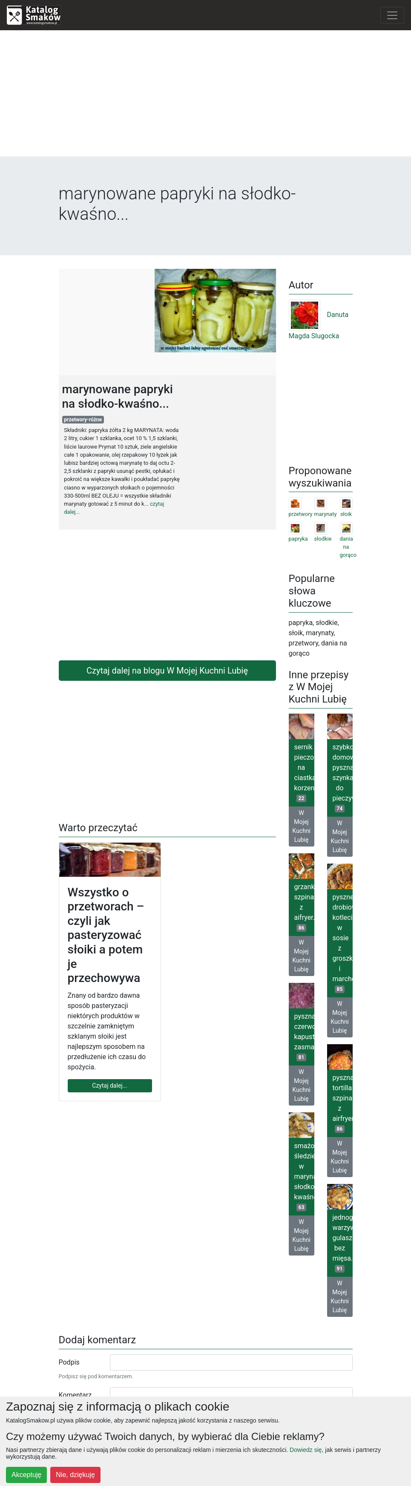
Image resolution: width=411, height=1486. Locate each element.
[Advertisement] (206, 96)
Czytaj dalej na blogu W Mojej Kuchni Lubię (167, 670)
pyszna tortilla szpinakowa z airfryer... (343, 1103)
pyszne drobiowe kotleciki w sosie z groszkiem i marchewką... (343, 943)
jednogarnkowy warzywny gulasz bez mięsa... (343, 1243)
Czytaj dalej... (109, 1085)
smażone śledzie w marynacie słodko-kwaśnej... (304, 1176)
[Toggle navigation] (392, 15)
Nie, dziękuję (75, 1474)
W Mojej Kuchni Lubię (302, 826)
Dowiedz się (306, 1449)
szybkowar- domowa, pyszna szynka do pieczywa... (343, 777)
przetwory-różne (83, 420)
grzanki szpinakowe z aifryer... (304, 907)
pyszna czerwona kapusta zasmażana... (304, 1036)
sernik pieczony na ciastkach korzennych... (304, 772)
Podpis (69, 1362)
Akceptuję (26, 1474)
